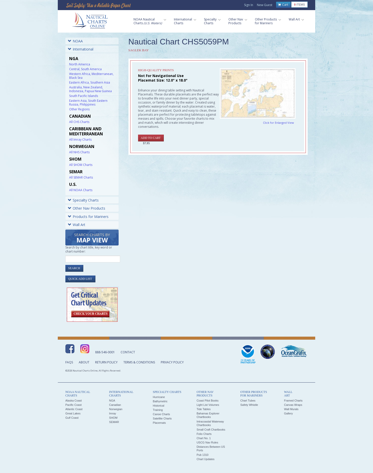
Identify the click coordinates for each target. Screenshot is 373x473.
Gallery (288, 413)
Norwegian (115, 409)
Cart (283, 4)
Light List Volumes (208, 404)
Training (158, 409)
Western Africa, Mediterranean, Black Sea (91, 76)
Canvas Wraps (293, 404)
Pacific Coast (73, 404)
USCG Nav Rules (207, 442)
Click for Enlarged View (278, 123)
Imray (112, 413)
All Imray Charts (80, 139)
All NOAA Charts (80, 190)
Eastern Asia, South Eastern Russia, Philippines (88, 102)
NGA (112, 400)
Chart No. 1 (204, 438)
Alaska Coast (73, 400)
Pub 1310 (202, 454)
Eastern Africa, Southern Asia (89, 82)
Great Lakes (73, 413)
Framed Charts (293, 400)
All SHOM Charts (80, 165)
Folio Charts (204, 433)
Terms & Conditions (139, 362)
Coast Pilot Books (208, 400)
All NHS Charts (79, 152)
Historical (158, 405)
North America (79, 64)
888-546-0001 (105, 352)
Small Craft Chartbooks (211, 429)
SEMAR (114, 422)
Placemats (159, 422)
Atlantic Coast (74, 409)
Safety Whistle (249, 404)
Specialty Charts (83, 200)
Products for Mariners (88, 216)
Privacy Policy (172, 362)
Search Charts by (92, 238)
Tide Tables (204, 409)
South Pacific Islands (83, 96)
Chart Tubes (247, 400)
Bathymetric (160, 401)
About (84, 362)
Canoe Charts (161, 414)
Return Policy (106, 362)
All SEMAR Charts (81, 177)
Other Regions (79, 109)
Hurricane (159, 397)
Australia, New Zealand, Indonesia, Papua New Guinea (90, 89)
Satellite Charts (162, 418)
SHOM (113, 417)
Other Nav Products (86, 208)
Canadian (115, 404)
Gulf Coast (71, 417)
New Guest (264, 5)
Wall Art (76, 224)
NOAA (75, 41)
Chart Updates (206, 459)
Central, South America (85, 69)
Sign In (248, 5)
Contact (128, 352)
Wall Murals (291, 409)
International (80, 49)
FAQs (69, 362)
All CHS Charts (79, 122)
